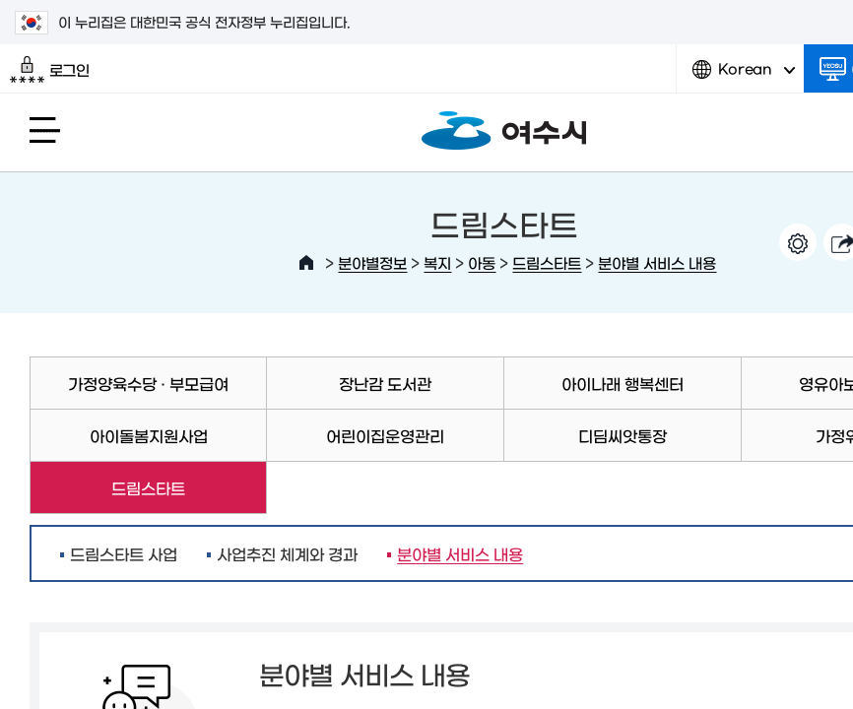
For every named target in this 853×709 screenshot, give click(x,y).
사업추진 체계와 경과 (287, 553)
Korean (743, 76)
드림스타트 (546, 262)
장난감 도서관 (385, 383)
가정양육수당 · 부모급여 (148, 383)
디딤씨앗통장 (622, 435)
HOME (306, 263)
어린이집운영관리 (385, 435)
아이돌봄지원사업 (149, 435)
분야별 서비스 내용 (657, 262)
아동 (481, 262)
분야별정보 (372, 262)
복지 (437, 262)
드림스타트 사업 (123, 553)
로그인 (50, 70)
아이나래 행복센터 (622, 383)
